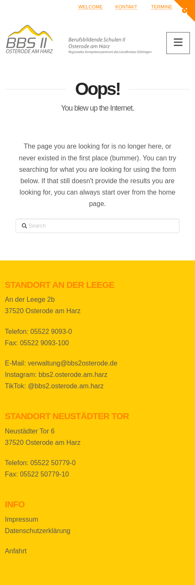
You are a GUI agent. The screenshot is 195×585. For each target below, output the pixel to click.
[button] (178, 43)
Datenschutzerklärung (38, 530)
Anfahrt (16, 551)
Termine (161, 6)
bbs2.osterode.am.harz (73, 374)
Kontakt (126, 6)
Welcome (90, 6)
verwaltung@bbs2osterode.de (73, 363)
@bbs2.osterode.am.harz (66, 386)
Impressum (21, 519)
